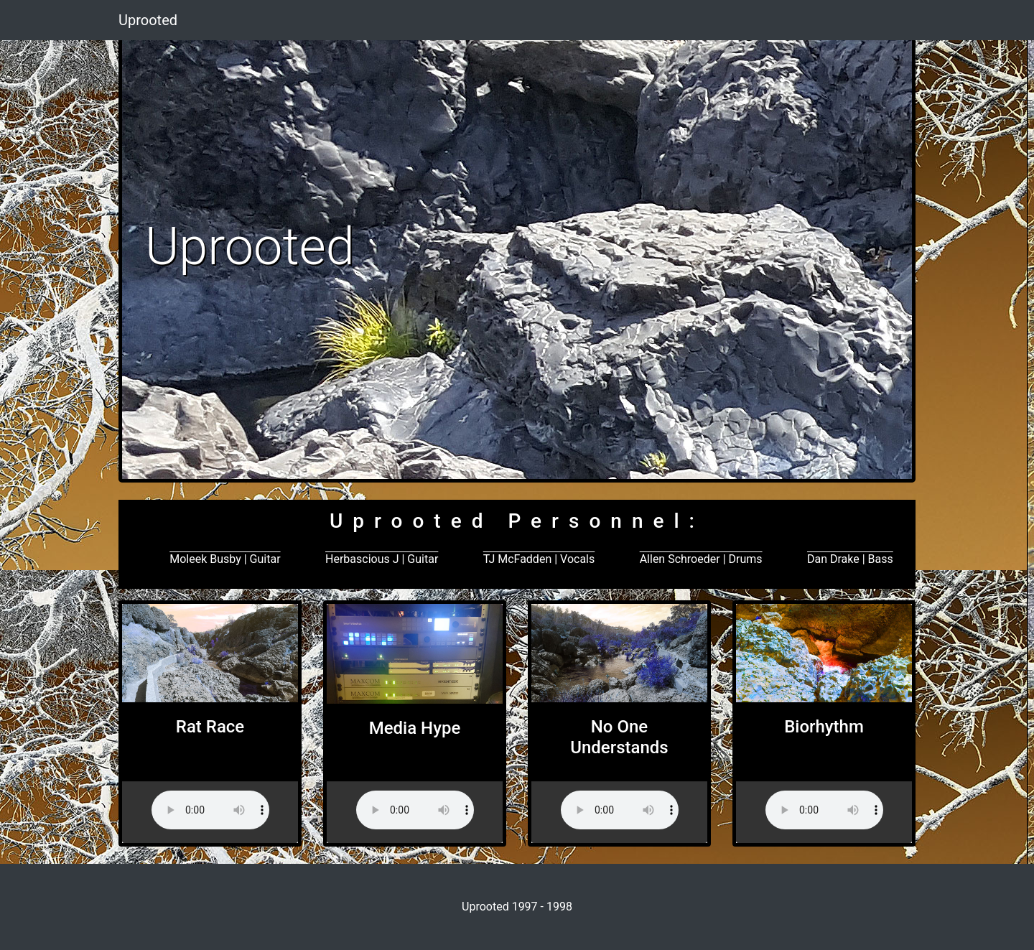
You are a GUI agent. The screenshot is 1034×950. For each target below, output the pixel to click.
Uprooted (147, 20)
